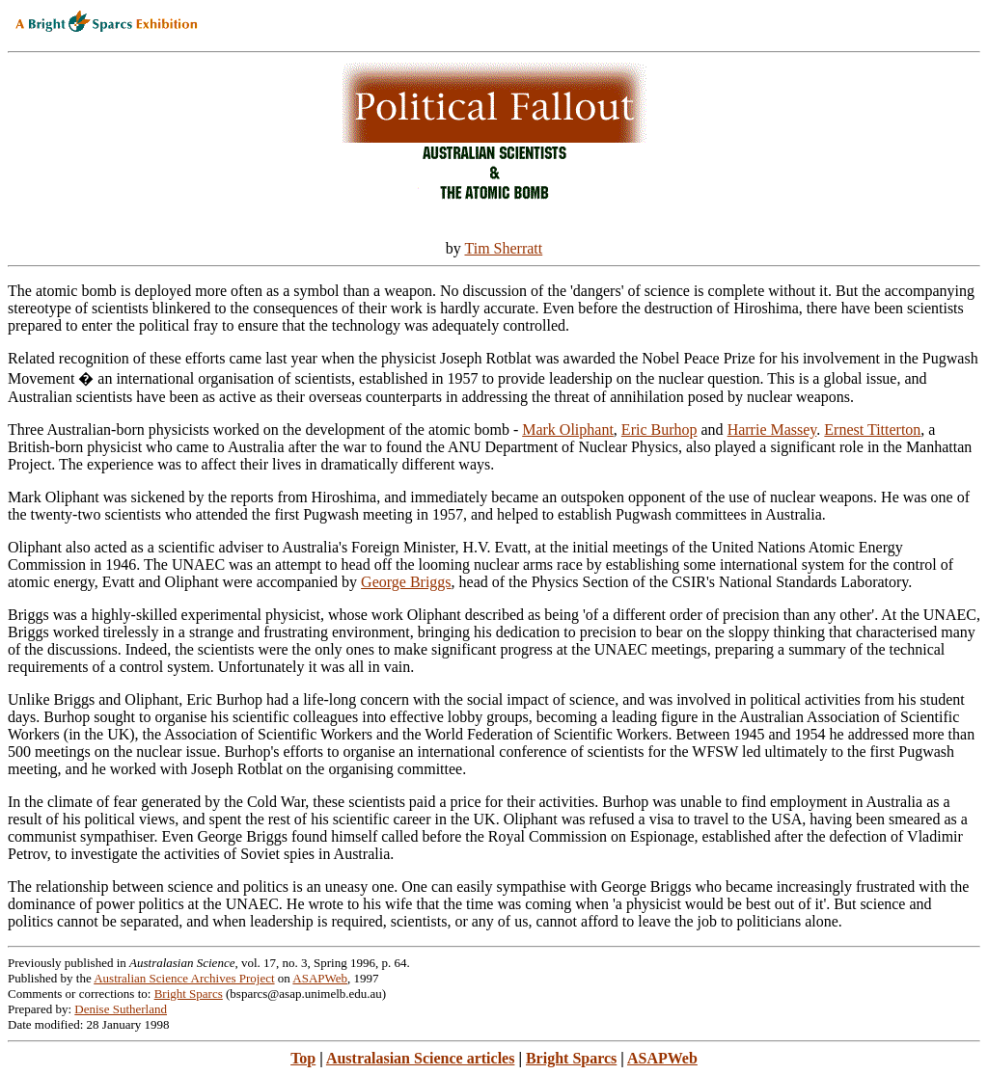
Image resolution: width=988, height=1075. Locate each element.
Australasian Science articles (420, 1058)
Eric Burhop (659, 429)
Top (303, 1058)
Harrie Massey (772, 429)
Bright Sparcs (188, 993)
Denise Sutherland (120, 1009)
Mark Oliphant (568, 429)
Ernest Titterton (872, 429)
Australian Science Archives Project (184, 978)
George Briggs (406, 582)
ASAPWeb (319, 978)
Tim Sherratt (503, 248)
